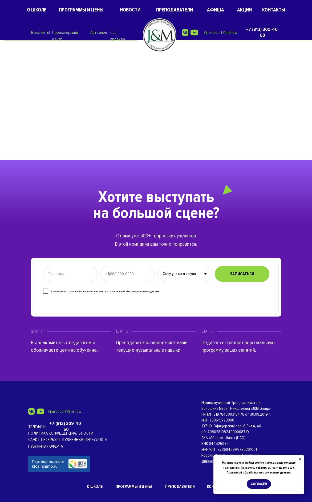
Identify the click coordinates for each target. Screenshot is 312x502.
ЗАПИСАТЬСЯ (242, 274)
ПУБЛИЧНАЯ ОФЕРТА (45, 446)
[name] (70, 274)
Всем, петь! (40, 32)
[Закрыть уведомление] (300, 459)
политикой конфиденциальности (87, 291)
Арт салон (98, 32)
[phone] (127, 274)
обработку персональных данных (141, 291)
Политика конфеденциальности (61, 433)
